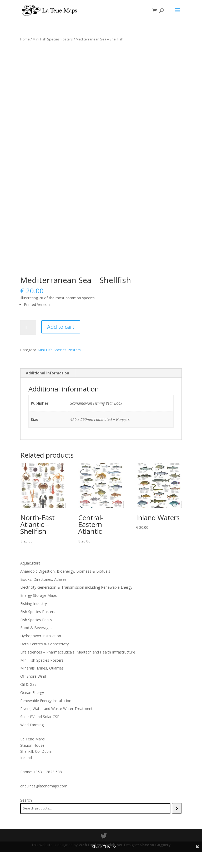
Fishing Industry (33, 603)
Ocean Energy (32, 692)
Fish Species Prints (36, 619)
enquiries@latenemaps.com (43, 785)
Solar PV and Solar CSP (39, 716)
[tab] (47, 373)
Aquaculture (30, 563)
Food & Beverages (36, 627)
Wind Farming (32, 724)
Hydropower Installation (40, 635)
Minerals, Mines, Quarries (42, 668)
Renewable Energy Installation (45, 700)
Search (26, 800)
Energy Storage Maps (38, 595)
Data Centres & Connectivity (44, 643)
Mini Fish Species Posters (53, 39)
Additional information (47, 372)
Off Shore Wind (33, 676)
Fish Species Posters (37, 611)
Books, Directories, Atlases (43, 579)
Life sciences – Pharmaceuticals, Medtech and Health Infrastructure (77, 652)
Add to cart (60, 326)
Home (25, 39)
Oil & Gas (28, 684)
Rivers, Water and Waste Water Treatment (56, 708)
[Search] (177, 808)
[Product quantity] (28, 327)
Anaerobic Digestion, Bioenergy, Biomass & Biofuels (65, 571)
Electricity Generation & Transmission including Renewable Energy (76, 587)
